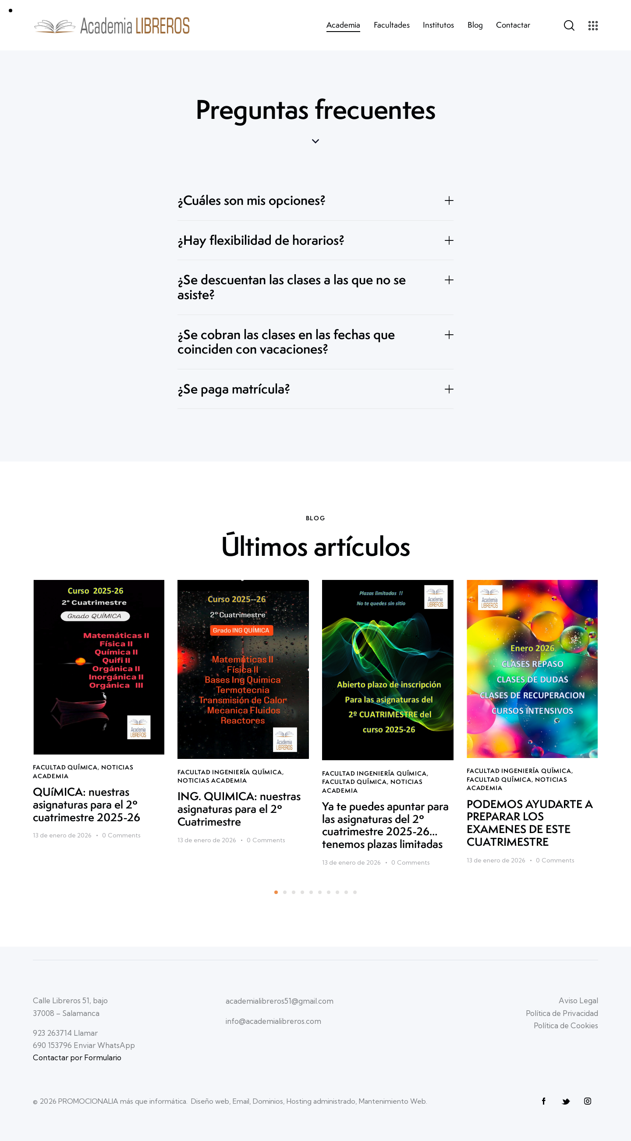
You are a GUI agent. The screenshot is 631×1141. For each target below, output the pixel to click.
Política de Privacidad (562, 1013)
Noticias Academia (212, 780)
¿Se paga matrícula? (234, 389)
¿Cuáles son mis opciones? (251, 200)
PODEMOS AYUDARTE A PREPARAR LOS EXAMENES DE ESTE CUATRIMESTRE (530, 823)
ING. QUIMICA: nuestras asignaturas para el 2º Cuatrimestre (239, 809)
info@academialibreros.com (273, 1021)
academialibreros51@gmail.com (279, 1000)
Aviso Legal (578, 1000)
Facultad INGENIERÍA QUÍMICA (229, 772)
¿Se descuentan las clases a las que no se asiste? (291, 287)
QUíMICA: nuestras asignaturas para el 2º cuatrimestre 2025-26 (86, 804)
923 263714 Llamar (65, 1032)
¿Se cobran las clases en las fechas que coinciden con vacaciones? (286, 342)
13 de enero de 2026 (62, 835)
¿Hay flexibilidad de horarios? (261, 240)
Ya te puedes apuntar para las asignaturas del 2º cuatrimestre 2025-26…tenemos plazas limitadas (385, 825)
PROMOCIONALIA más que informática (122, 1101)
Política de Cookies (566, 1025)
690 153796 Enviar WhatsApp (84, 1045)
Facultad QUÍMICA (65, 767)
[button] (315, 201)
